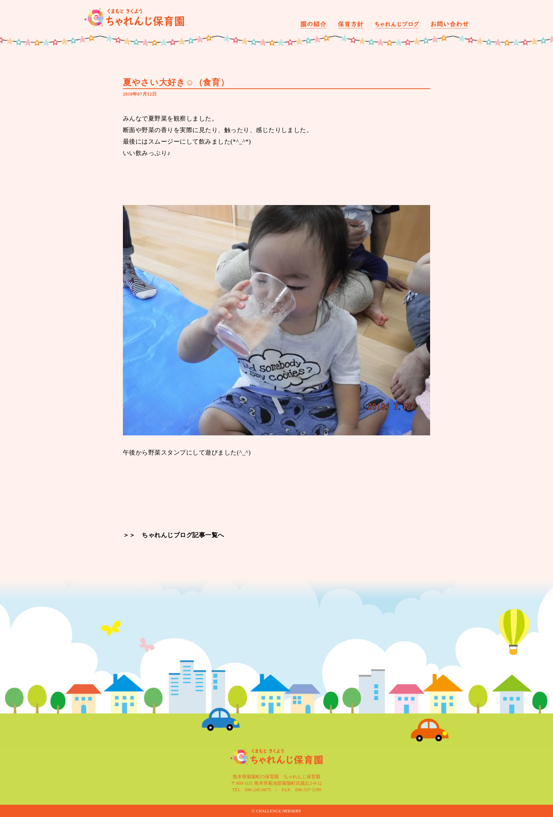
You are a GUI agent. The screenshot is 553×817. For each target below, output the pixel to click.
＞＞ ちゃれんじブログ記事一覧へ (173, 535)
